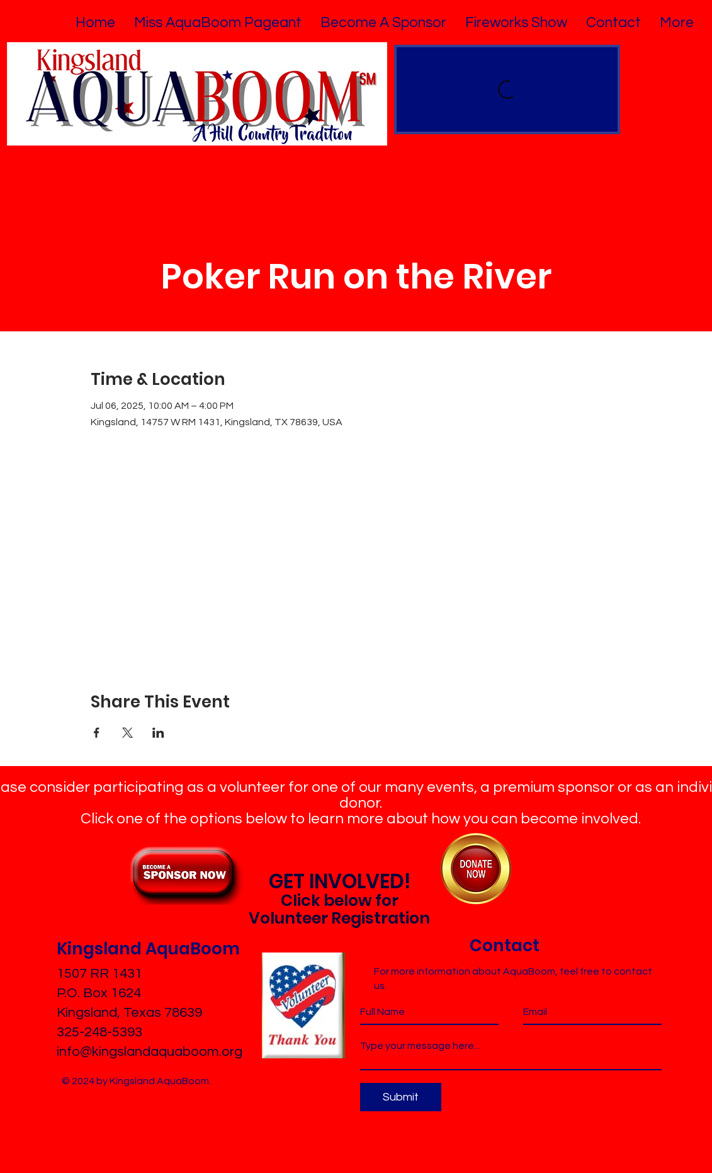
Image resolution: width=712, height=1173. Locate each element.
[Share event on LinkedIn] (158, 733)
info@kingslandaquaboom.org (149, 1051)
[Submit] (400, 1097)
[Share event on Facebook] (97, 733)
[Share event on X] (127, 733)
